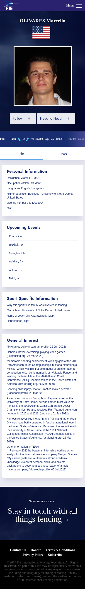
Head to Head (51, 118)
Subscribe (55, 554)
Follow (17, 118)
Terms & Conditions (60, 550)
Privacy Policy (33, 554)
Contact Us (18, 550)
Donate (36, 550)
